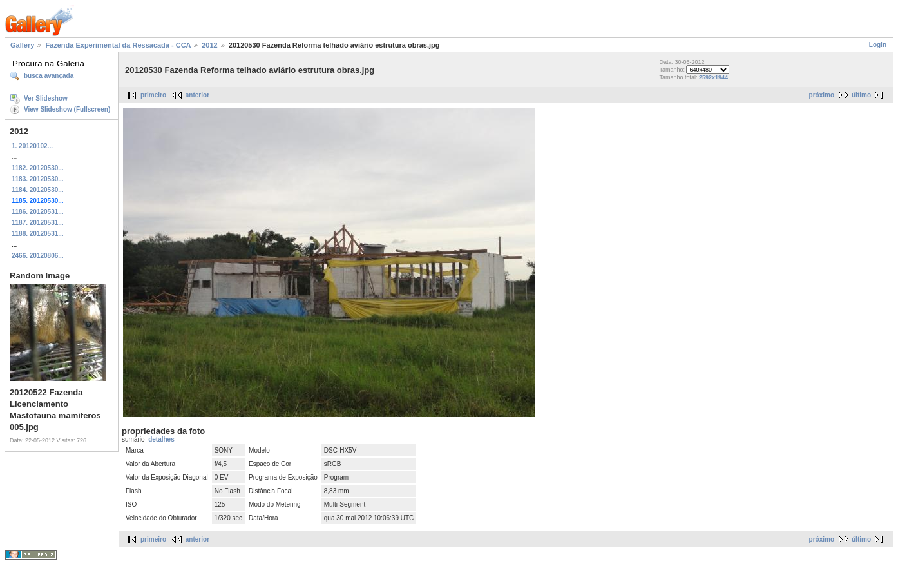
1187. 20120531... (38, 222)
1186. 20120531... (38, 211)
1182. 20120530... (38, 167)
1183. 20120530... (38, 178)
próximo (821, 95)
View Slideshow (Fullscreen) (67, 109)
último (861, 95)
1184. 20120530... (38, 189)
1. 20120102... (32, 146)
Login (877, 44)
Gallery (22, 45)
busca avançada (48, 75)
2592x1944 (713, 77)
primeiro (153, 95)
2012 (209, 45)
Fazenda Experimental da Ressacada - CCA (118, 45)
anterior (197, 95)
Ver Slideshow (46, 98)
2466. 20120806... (38, 255)
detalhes (161, 439)
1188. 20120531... (38, 233)
